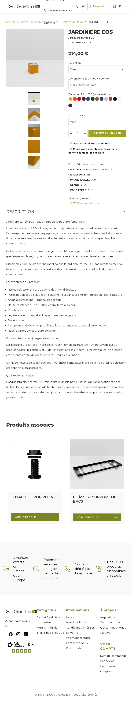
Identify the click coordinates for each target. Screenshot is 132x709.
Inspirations (108, 617)
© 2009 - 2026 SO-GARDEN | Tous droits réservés (66, 694)
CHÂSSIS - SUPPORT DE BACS (94, 499)
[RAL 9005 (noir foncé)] (115, 99)
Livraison (71, 617)
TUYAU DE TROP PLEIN (32, 497)
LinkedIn (26, 634)
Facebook (10, 634)
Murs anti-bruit (47, 627)
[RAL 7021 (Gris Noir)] (70, 106)
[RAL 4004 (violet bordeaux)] (84, 99)
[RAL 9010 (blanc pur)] (119, 99)
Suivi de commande (113, 655)
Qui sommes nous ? (58, 10)
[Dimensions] (97, 85)
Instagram (18, 634)
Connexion (107, 661)
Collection (74, 62)
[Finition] (97, 122)
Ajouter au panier (107, 133)
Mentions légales (77, 622)
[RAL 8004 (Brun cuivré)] (111, 99)
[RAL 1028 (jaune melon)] (70, 99)
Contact (49, 23)
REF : (73, 42)
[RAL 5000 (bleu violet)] (88, 99)
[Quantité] (78, 133)
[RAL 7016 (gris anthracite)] (102, 99)
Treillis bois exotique (50, 632)
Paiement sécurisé (78, 637)
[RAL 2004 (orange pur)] (75, 99)
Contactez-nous (77, 643)
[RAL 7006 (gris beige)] (97, 99)
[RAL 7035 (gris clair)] (106, 99)
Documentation (111, 622)
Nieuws (105, 632)
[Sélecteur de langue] (119, 6)
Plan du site (74, 648)
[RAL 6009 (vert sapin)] (93, 99)
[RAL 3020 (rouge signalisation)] (79, 99)
